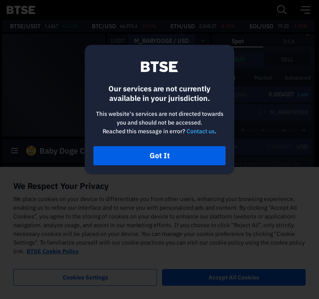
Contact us (200, 131)
